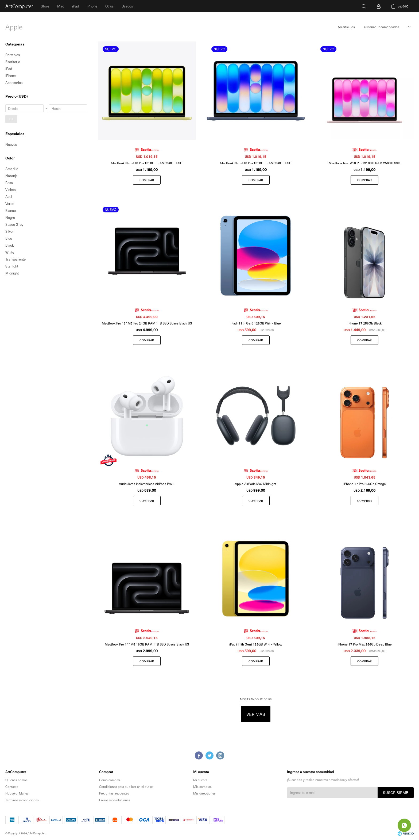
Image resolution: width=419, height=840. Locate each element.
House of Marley (16, 793)
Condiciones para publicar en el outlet (126, 786)
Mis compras (202, 786)
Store (45, 6)
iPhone (92, 6)
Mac (60, 6)
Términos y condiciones (22, 799)
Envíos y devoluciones (114, 799)
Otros (109, 6)
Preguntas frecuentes (114, 793)
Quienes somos (16, 779)
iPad (75, 6)
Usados (127, 6)
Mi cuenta (200, 779)
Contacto (11, 786)
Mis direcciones (204, 793)
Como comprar (109, 779)
